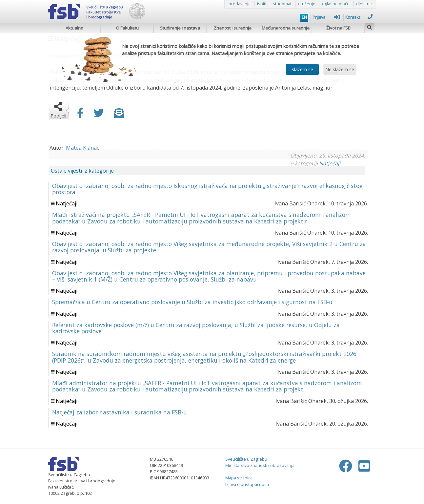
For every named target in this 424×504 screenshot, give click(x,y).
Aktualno (74, 28)
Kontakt (359, 17)
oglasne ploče (336, 4)
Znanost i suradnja (233, 28)
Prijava (326, 17)
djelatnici (365, 4)
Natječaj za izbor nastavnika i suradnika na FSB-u (119, 412)
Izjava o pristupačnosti (247, 484)
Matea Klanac (82, 147)
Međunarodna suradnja (286, 28)
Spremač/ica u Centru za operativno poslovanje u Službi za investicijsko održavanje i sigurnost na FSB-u (192, 302)
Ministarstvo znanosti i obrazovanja (259, 465)
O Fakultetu (127, 28)
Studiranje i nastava (180, 28)
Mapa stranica (238, 478)
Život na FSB (338, 28)
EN (304, 17)
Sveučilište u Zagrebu (246, 459)
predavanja (240, 4)
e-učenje (306, 4)
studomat (282, 4)
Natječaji (329, 163)
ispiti (261, 4)
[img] (369, 26)
